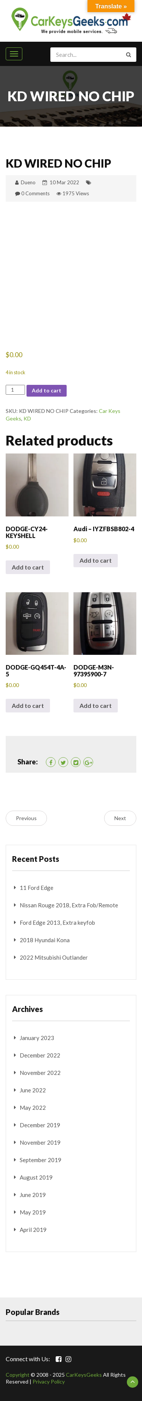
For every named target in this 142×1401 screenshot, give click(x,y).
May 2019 (33, 1212)
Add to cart (46, 390)
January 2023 (37, 1037)
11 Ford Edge (36, 887)
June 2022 (33, 1090)
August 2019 (36, 1177)
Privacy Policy (49, 1381)
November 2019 (40, 1142)
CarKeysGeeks (84, 1374)
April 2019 (33, 1229)
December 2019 (40, 1125)
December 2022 (40, 1055)
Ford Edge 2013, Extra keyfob (57, 922)
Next (120, 818)
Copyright (18, 1374)
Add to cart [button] (28, 567)
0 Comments (35, 193)
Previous (26, 818)
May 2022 (33, 1107)
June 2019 (33, 1194)
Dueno (28, 182)
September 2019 (40, 1159)
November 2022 (40, 1072)
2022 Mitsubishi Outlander (54, 957)
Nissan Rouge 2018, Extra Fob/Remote (69, 905)
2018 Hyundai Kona (45, 940)
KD (27, 418)
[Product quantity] (15, 390)
